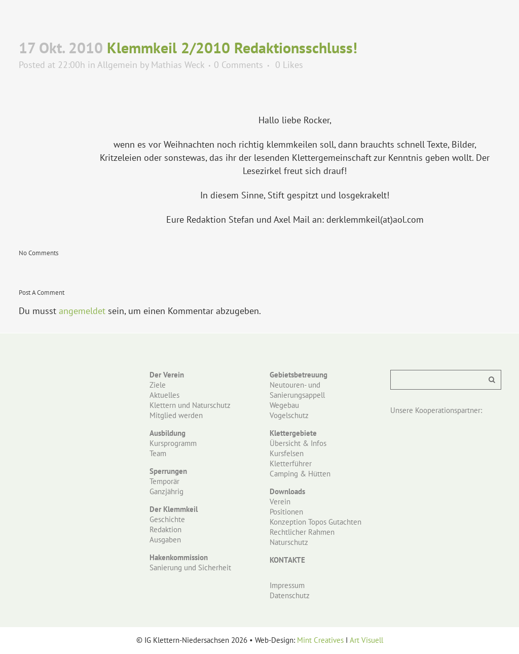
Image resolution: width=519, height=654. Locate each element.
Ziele (158, 385)
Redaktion (165, 529)
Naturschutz (289, 542)
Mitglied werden (176, 415)
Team (158, 453)
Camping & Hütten (300, 473)
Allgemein (117, 65)
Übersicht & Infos (298, 443)
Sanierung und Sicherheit (190, 567)
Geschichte (167, 519)
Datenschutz (290, 595)
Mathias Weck (177, 65)
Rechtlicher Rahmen (302, 532)
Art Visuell (366, 640)
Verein (280, 501)
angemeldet (82, 311)
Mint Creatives (320, 640)
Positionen (286, 512)
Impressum (287, 585)
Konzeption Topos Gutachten (315, 522)
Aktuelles (164, 395)
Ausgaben (165, 539)
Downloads (287, 491)
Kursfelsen (287, 453)
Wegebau (284, 405)
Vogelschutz (289, 415)
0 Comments (238, 65)
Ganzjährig (166, 491)
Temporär (164, 481)
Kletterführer (291, 463)
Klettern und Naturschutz (190, 405)
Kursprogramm (173, 443)
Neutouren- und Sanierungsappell (297, 390)
